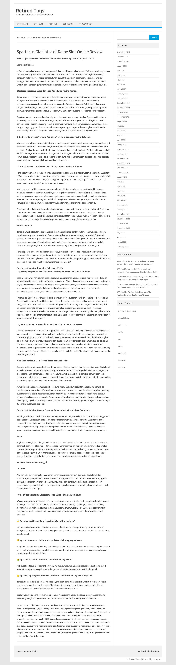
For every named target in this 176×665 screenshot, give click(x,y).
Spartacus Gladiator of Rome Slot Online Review (60, 51)
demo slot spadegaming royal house (65, 619)
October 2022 (122, 223)
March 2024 (121, 145)
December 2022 (123, 214)
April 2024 (121, 140)
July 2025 (120, 70)
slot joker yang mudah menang (59, 629)
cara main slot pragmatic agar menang (39, 612)
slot (119, 339)
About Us (53, 24)
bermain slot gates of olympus (29, 609)
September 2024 (123, 117)
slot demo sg (39, 629)
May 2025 (120, 80)
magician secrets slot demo (77, 626)
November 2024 (123, 108)
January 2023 (122, 209)
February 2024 (122, 149)
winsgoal (121, 360)
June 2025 (121, 75)
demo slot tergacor (90, 619)
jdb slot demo (59, 626)
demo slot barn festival (94, 612)
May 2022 (120, 233)
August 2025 (122, 66)
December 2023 (123, 159)
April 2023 (121, 196)
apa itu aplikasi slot (54, 605)
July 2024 (120, 126)
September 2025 (123, 61)
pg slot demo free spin (99, 626)
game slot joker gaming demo (76, 622)
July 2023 (120, 182)
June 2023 (121, 186)
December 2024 (123, 103)
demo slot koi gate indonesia (74, 616)
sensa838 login (124, 318)
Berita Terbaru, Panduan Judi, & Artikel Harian (34, 14)
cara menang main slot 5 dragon (70, 612)
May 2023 (120, 191)
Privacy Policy (85, 24)
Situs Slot (38, 24)
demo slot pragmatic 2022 (38, 619)
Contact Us (68, 24)
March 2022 (121, 242)
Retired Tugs (30, 10)
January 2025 (122, 98)
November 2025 (123, 52)
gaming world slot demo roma (39, 626)
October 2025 (122, 57)
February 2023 (122, 205)
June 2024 (121, 131)
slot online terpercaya (127, 311)
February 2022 (122, 246)
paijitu (120, 332)
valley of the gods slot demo (73, 633)
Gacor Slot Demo (33, 605)
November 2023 (123, 163)
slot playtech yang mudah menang (87, 629)
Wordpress (157, 659)
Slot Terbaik (22, 24)
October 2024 (122, 112)
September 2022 (123, 228)
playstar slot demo (25, 629)
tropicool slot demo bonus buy (47, 633)
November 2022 (123, 219)
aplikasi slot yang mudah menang (90, 605)
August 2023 (122, 177)
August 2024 (122, 122)
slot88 (120, 346)
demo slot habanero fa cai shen (47, 616)
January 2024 (122, 154)
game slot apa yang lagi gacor (50, 622)
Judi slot (121, 367)
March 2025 (121, 89)
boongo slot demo (51, 609)
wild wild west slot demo (33, 636)
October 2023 (122, 168)
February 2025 (122, 94)
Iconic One (130, 659)
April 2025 (121, 84)
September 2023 (123, 172)
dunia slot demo (30, 622)
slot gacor (122, 325)
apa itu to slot (69, 605)
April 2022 (121, 237)
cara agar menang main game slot (75, 609)
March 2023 (121, 200)
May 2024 (120, 135)
